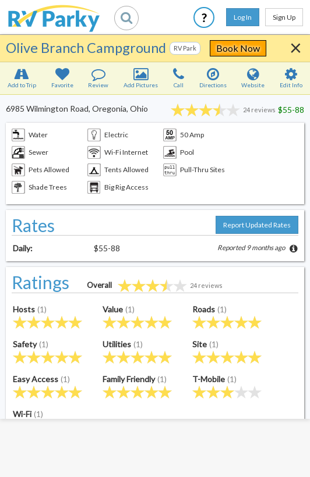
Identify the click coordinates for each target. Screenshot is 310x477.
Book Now (238, 48)
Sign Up (284, 17)
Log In (243, 17)
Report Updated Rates (257, 224)
